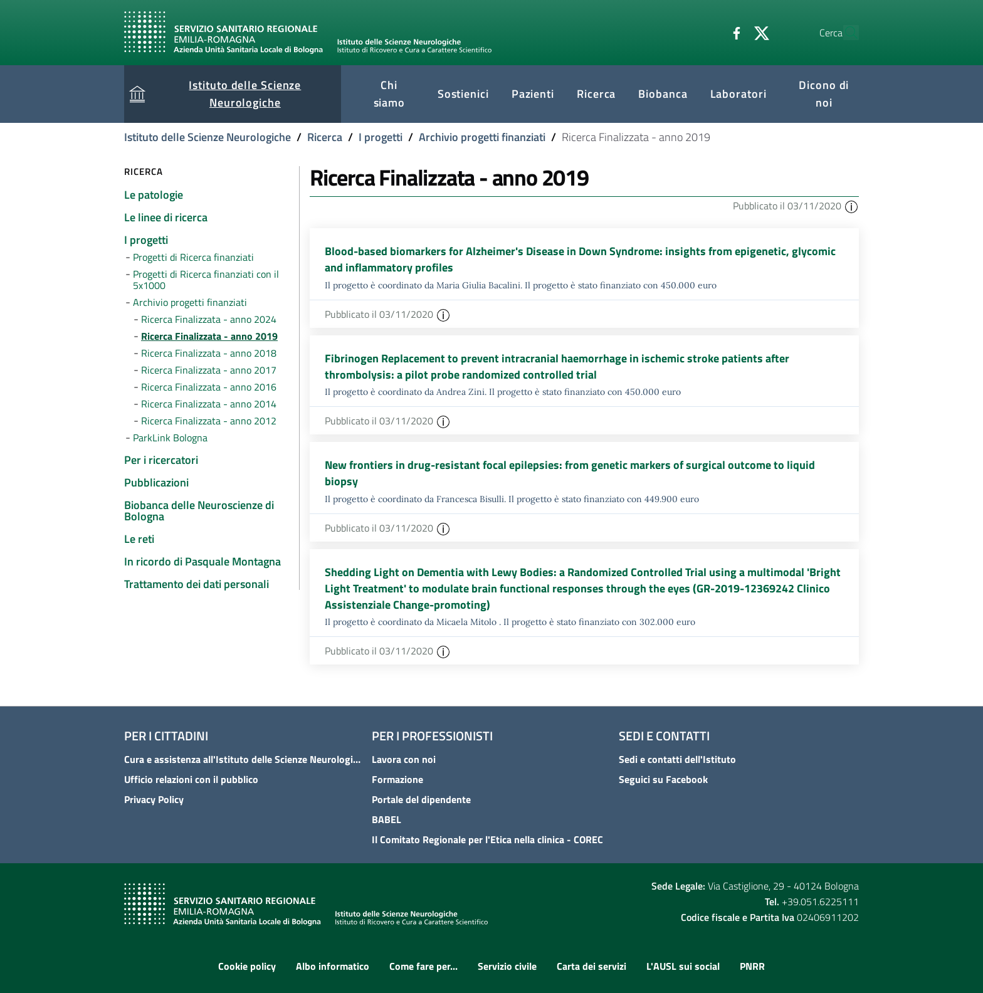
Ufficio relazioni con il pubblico (191, 779)
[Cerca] (844, 33)
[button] (851, 205)
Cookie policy (247, 966)
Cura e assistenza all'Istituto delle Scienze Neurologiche (244, 759)
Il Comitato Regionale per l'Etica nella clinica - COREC (487, 840)
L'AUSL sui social (683, 966)
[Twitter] (732, 31)
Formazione (397, 779)
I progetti (380, 137)
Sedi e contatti (664, 736)
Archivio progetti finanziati (482, 137)
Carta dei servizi (591, 966)
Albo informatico (332, 966)
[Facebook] (707, 31)
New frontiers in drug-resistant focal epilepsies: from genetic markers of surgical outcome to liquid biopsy (570, 473)
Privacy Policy (154, 799)
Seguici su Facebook (663, 779)
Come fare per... (423, 966)
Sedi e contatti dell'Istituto (677, 759)
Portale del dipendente (421, 799)
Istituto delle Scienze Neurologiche (207, 137)
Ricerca (324, 137)
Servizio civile (507, 966)
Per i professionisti (432, 736)
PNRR (752, 966)
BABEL (386, 820)
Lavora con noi (404, 759)
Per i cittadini (166, 736)
